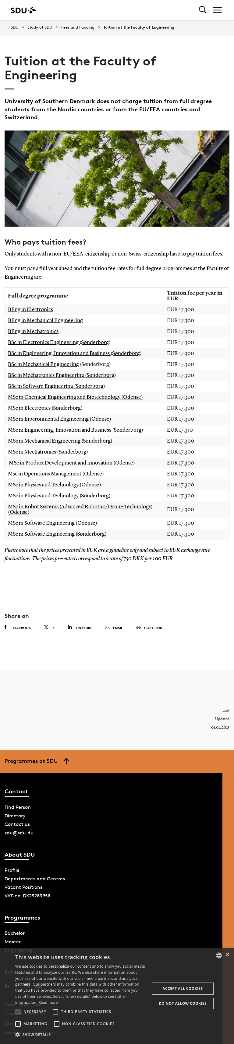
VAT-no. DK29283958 (28, 896)
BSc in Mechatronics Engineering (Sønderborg (61, 375)
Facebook (18, 627)
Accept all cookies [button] (182, 988)
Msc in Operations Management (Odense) (56, 474)
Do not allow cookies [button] (183, 1003)
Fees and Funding (77, 27)
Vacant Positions (23, 887)
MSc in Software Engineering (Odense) (52, 523)
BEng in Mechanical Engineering (45, 320)
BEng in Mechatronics (33, 331)
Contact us (17, 824)
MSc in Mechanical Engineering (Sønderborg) (60, 441)
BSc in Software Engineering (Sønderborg (55, 386)
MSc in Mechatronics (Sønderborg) (48, 452)
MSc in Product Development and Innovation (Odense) (72, 463)
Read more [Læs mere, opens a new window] (48, 1002)
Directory (15, 816)
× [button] (227, 955)
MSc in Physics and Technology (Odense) (54, 485)
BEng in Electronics (30, 309)
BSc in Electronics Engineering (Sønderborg (58, 342)
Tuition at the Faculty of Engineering (138, 27)
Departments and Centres (35, 879)
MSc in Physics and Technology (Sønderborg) (59, 496)
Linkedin (80, 627)
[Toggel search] (203, 10)
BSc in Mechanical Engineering (43, 364)
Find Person (18, 807)
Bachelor (15, 933)
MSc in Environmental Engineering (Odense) (59, 419)
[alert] (117, 996)
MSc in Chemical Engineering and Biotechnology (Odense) (75, 397)
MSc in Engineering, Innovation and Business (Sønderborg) (75, 430)
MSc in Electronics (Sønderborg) (45, 408)
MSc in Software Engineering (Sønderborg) (57, 534)
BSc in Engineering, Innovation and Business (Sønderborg (74, 353)
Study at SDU (39, 27)
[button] (18, 1012)
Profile (12, 870)
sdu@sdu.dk (19, 833)
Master (13, 942)
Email (114, 627)
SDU (15, 27)
